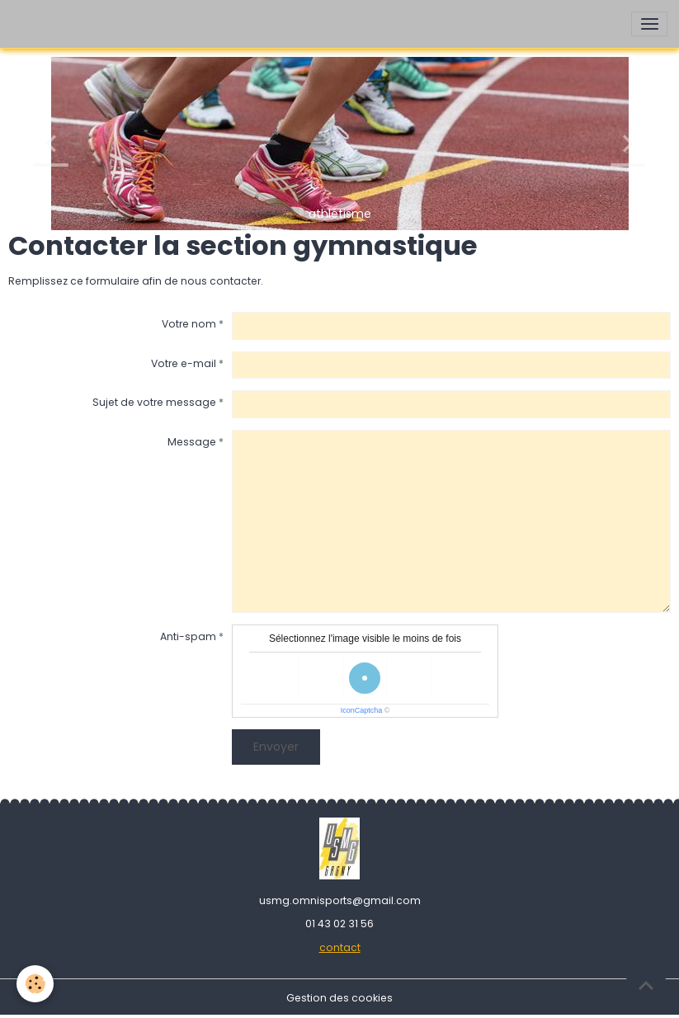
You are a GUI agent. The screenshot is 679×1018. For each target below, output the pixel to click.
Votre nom (189, 324)
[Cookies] (35, 983)
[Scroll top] (646, 985)
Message (191, 442)
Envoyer (276, 746)
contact (340, 947)
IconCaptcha (362, 710)
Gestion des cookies (339, 998)
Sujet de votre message (154, 402)
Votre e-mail (183, 363)
